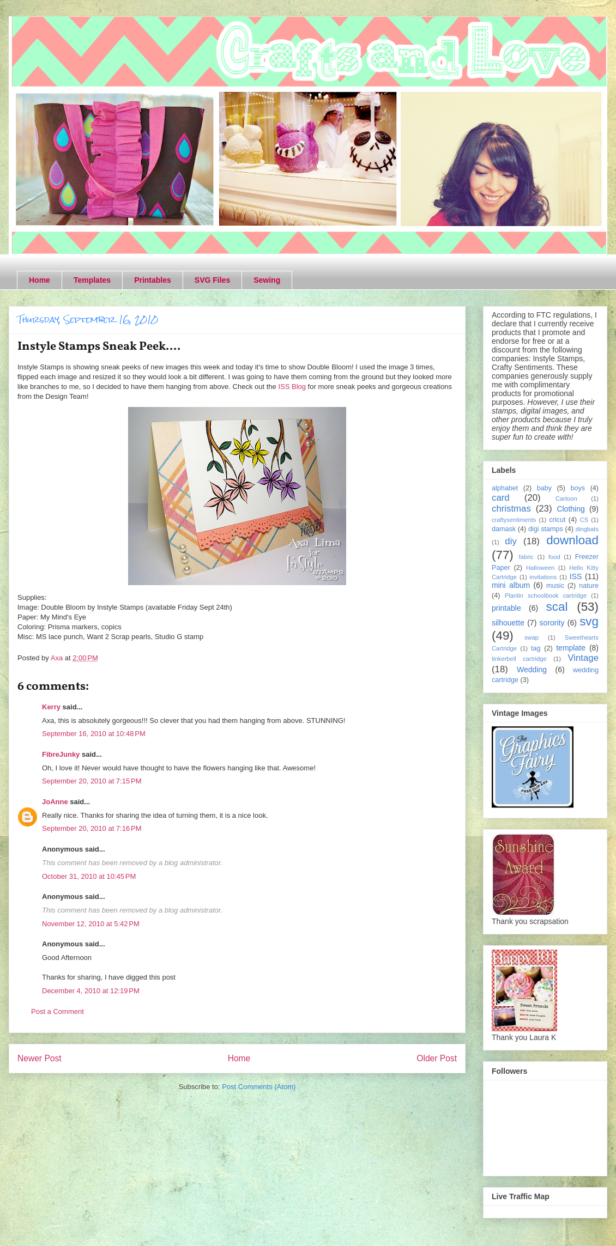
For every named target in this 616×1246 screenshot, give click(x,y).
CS (584, 519)
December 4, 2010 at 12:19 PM (91, 991)
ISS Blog (292, 386)
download (572, 540)
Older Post (436, 1058)
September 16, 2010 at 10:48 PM (94, 734)
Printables (152, 280)
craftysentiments (514, 519)
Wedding (532, 669)
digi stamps (545, 529)
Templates (92, 280)
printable (506, 608)
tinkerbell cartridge (519, 658)
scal (557, 606)
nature (589, 585)
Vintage (583, 658)
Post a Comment (57, 1011)
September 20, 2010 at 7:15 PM (91, 781)
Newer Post (39, 1058)
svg (589, 621)
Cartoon (566, 498)
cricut (557, 520)
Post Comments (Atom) (258, 1087)
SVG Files (212, 280)
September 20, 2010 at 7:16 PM (91, 828)
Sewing (266, 280)
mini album (511, 585)
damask (504, 529)
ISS (576, 576)
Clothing (570, 509)
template (570, 647)
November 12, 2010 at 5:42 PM (91, 924)
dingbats (587, 529)
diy (510, 541)
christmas (511, 508)
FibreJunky (61, 754)
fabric (526, 557)
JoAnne (55, 802)
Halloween (540, 567)
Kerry (51, 707)
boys (578, 488)
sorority (552, 622)
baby (544, 488)
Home (39, 280)
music (555, 585)
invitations (543, 577)
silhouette (508, 622)
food (554, 557)
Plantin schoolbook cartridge (546, 595)
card (501, 498)
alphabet (505, 488)
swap (531, 637)
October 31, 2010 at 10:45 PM (89, 876)
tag (536, 648)
